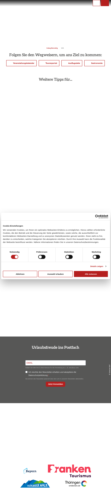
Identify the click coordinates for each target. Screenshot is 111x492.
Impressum (92, 411)
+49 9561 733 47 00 (20, 428)
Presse (92, 419)
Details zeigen (96, 266)
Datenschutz (91, 415)
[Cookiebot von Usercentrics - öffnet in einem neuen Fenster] (97, 217)
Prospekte (54, 419)
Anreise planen (55, 411)
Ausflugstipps (55, 424)
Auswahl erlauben (55, 274)
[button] (105, 3)
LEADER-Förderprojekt (92, 428)
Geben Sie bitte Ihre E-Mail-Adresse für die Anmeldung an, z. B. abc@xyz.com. (52, 367)
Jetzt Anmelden (55, 384)
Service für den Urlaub (92, 424)
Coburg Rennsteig (52, 48)
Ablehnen (20, 274)
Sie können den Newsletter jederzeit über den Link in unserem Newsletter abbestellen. (54, 379)
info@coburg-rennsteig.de (21, 431)
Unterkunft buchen (55, 415)
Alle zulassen (91, 274)
